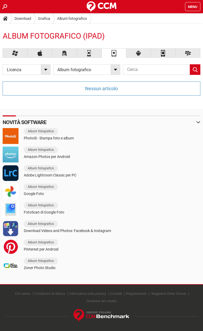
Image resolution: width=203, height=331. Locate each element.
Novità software (25, 122)
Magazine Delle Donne (168, 294)
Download (23, 18)
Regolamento (136, 294)
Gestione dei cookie (101, 301)
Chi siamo (22, 294)
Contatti (116, 294)
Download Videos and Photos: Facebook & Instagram (67, 231)
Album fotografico (72, 18)
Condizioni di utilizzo (50, 294)
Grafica (44, 18)
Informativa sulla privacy (87, 294)
